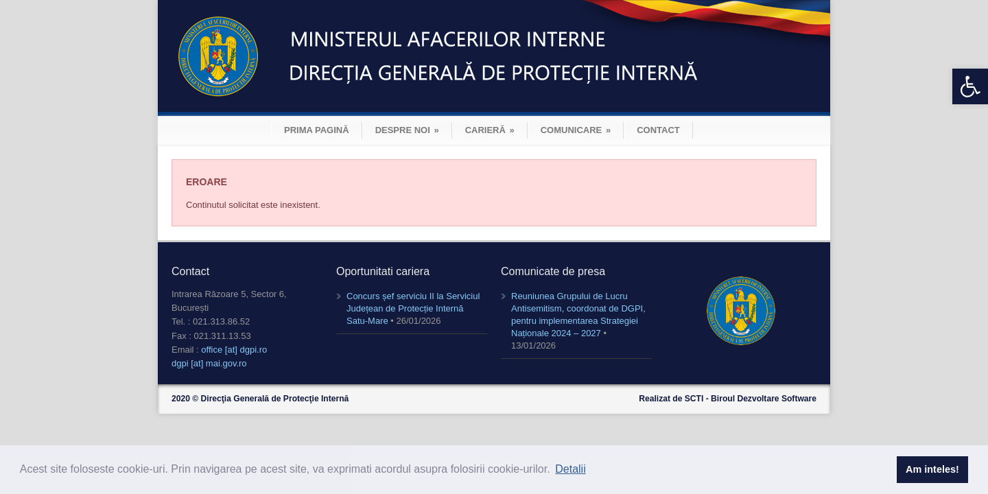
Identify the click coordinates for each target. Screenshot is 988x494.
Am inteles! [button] (932, 469)
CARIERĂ (490, 130)
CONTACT (658, 130)
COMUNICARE (576, 130)
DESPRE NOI (407, 130)
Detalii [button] (570, 469)
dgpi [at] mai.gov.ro (209, 363)
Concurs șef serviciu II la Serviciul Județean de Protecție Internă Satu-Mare (413, 308)
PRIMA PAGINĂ (316, 130)
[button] (970, 86)
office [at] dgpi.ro (234, 349)
